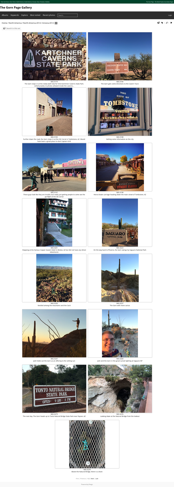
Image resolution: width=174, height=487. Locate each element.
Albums (5, 15)
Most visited (35, 15)
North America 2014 (32, 23)
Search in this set (13, 28)
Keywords (15, 15)
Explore (24, 15)
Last (96, 479)
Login (170, 15)
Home (4, 23)
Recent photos (49, 15)
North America (15, 23)
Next (92, 479)
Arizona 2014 (48, 23)
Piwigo (91, 484)
